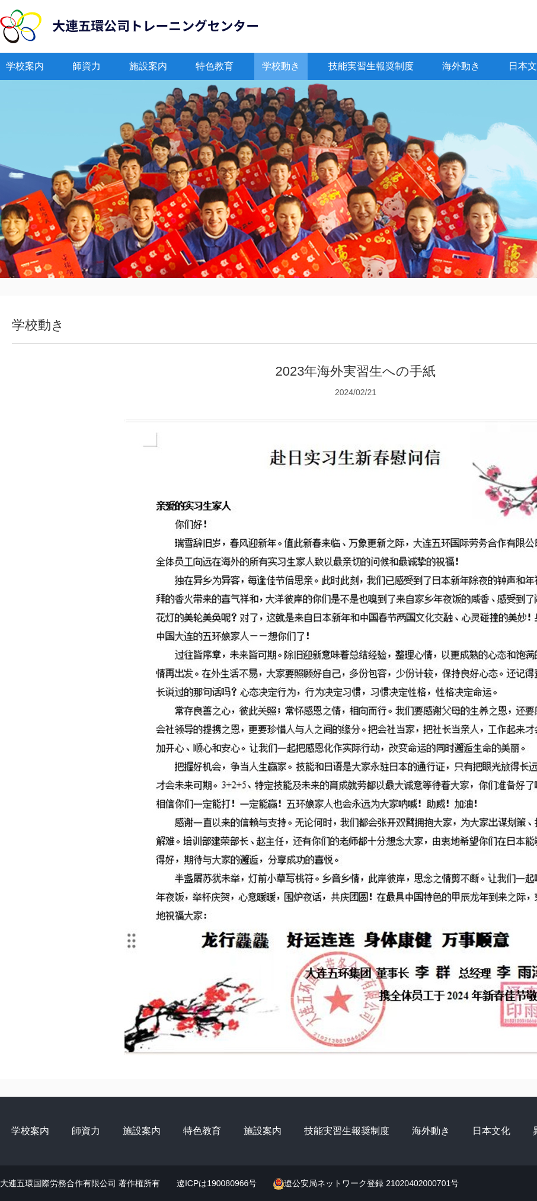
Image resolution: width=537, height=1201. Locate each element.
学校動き (281, 66)
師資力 (86, 66)
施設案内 (148, 66)
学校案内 (25, 66)
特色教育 (215, 66)
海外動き (461, 66)
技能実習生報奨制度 (371, 66)
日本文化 (491, 1131)
